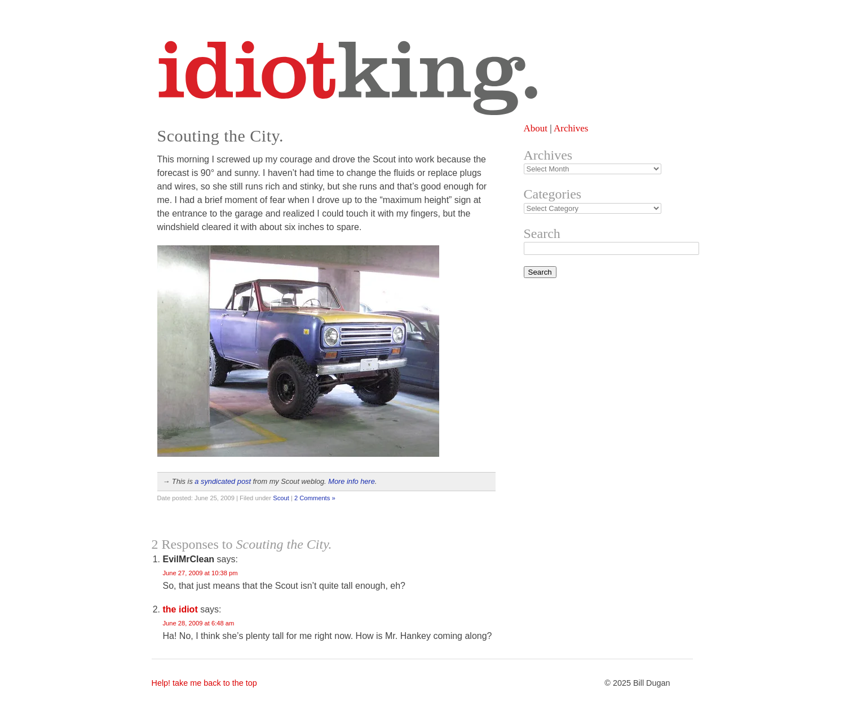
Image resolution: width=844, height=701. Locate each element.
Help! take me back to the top (204, 682)
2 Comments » (314, 498)
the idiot (180, 609)
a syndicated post (223, 481)
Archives (571, 128)
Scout (281, 498)
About (536, 128)
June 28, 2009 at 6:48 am (199, 623)
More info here (351, 481)
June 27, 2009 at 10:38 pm (200, 573)
